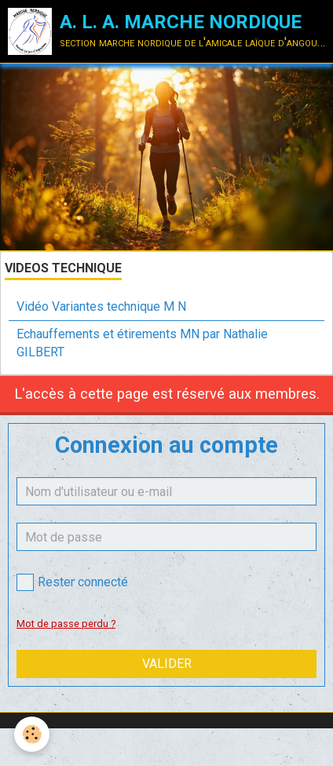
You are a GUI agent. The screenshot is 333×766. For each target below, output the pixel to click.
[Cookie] (31, 734)
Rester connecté (72, 582)
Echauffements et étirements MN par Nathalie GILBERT (142, 342)
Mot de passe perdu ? (65, 623)
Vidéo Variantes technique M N (101, 306)
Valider (167, 663)
